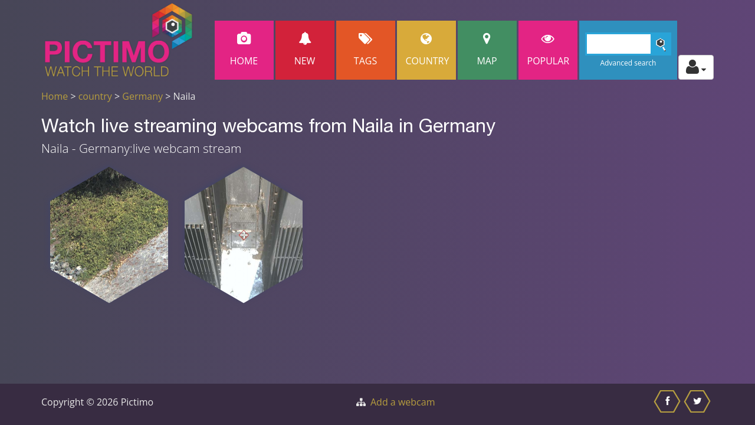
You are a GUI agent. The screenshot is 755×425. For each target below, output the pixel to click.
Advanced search (628, 63)
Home (244, 49)
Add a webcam (402, 401)
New (305, 49)
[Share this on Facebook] (669, 404)
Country (427, 49)
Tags (365, 49)
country (95, 96)
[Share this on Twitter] (699, 404)
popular (548, 49)
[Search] (628, 43)
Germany (142, 96)
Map (487, 49)
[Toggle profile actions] (696, 67)
